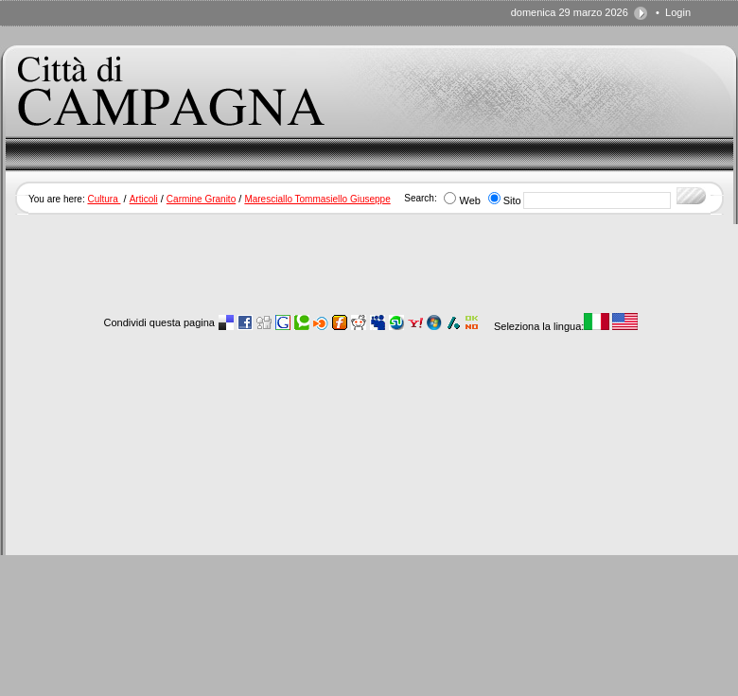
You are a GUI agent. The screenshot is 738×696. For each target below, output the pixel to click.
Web (469, 200)
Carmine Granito (201, 199)
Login (678, 12)
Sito (512, 200)
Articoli (144, 199)
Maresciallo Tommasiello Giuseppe (317, 199)
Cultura (103, 199)
